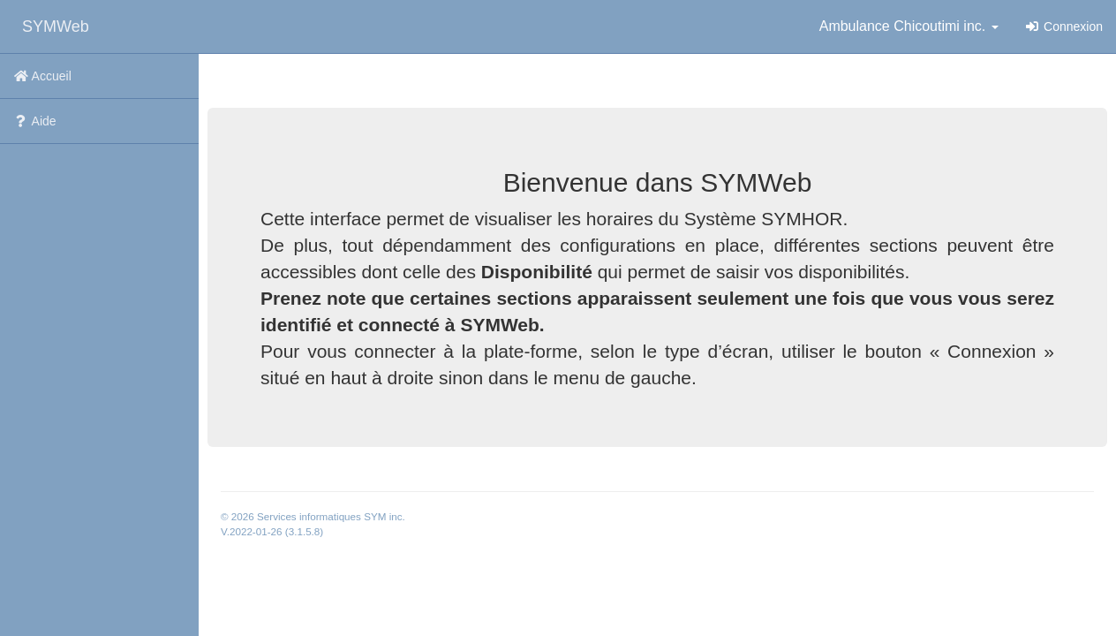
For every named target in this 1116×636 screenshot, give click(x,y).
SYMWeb (55, 26)
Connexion (1064, 26)
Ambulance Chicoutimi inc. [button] (909, 26)
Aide (35, 121)
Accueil (42, 76)
